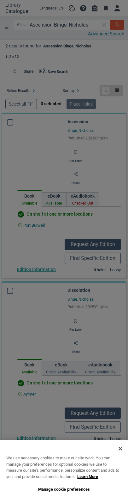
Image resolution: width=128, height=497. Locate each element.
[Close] (120, 476)
